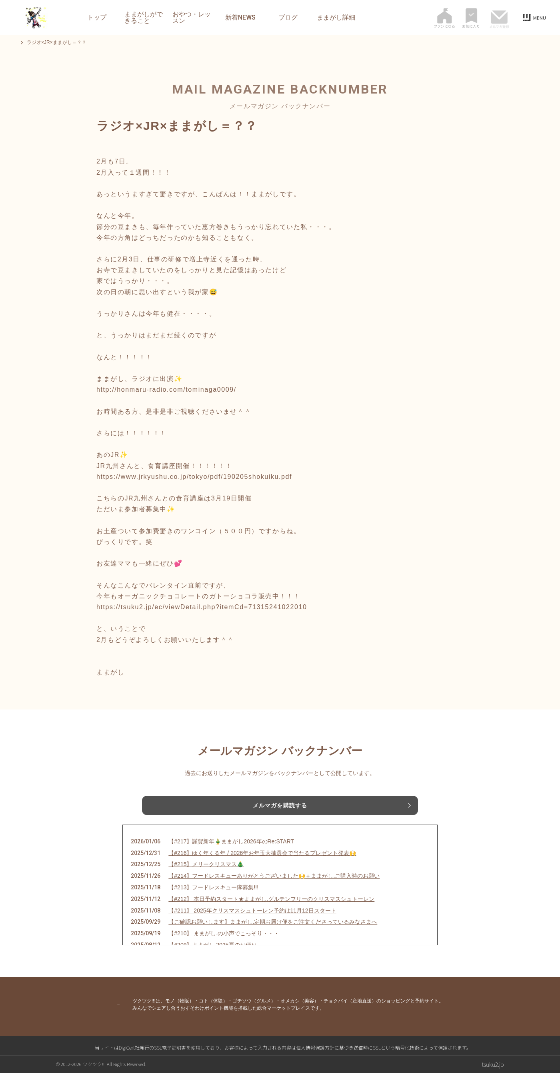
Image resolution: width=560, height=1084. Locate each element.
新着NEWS (240, 17)
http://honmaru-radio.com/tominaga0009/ (166, 389)
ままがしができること (143, 17)
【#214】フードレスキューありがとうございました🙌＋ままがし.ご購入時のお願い (274, 886)
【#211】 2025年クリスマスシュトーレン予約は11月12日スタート (252, 921)
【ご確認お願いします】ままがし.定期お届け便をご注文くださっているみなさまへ (272, 932)
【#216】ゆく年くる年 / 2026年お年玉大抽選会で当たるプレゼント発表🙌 (262, 864)
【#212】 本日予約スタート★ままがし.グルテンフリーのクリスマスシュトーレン (271, 910)
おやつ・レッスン (191, 17)
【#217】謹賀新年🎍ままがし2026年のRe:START (231, 852)
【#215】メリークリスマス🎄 (206, 875)
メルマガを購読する (280, 807)
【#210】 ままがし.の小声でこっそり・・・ (223, 944)
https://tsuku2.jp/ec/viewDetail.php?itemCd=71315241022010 (201, 607)
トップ (96, 17)
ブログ (288, 17)
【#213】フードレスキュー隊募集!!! (213, 898)
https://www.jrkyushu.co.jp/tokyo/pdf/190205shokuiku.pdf (194, 476)
